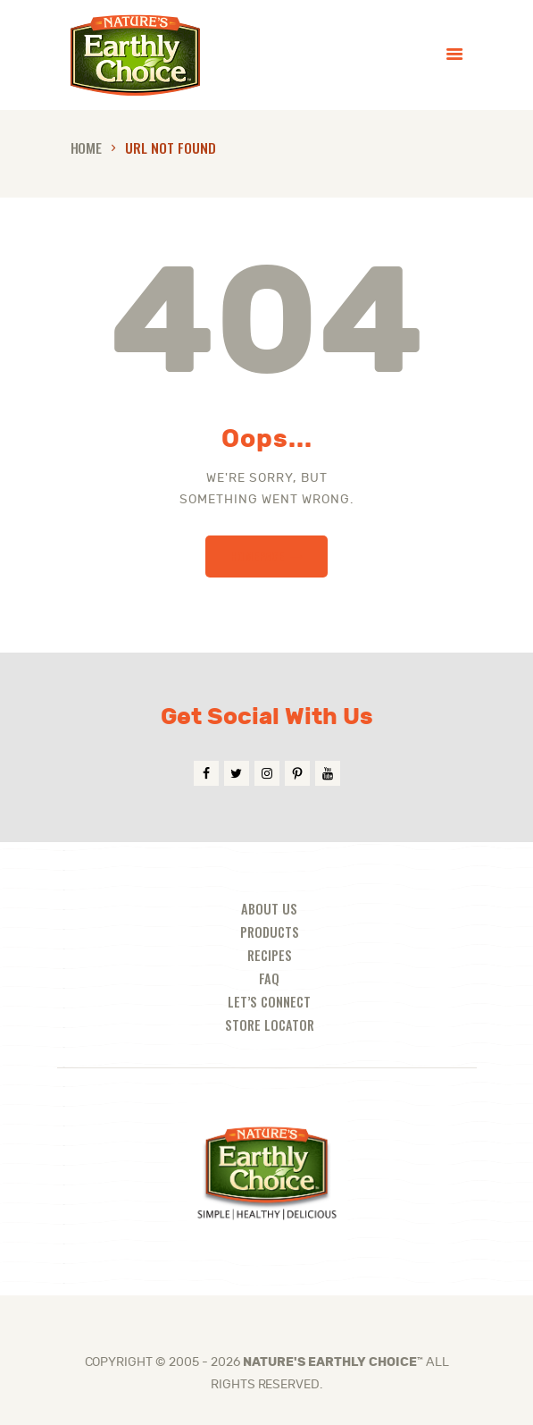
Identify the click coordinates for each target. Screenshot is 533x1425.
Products (269, 932)
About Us (269, 908)
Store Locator (269, 1025)
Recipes (269, 955)
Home (87, 147)
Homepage (257, 555)
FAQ (269, 978)
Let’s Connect (269, 1001)
